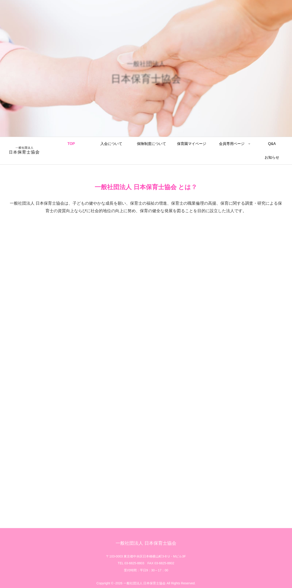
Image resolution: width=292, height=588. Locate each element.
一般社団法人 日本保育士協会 (146, 543)
